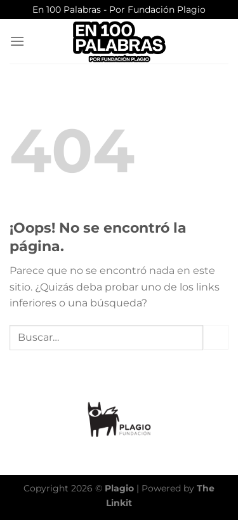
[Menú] (17, 41)
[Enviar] (215, 337)
